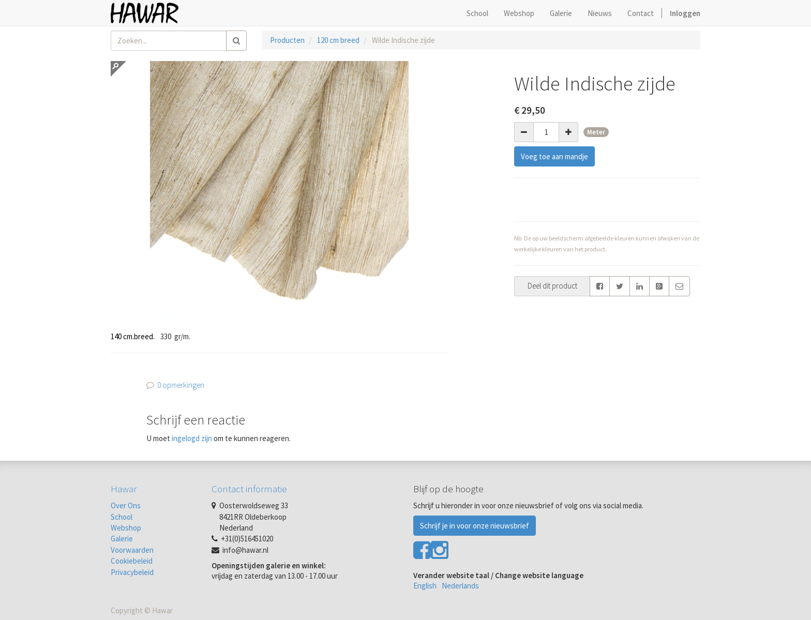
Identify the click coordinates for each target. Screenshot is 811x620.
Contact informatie (249, 488)
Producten (287, 40)
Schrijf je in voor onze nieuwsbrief (474, 526)
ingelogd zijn (192, 438)
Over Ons (126, 505)
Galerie (122, 538)
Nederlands (460, 586)
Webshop (126, 528)
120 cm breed (338, 40)
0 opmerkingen (180, 385)
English (425, 586)
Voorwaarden (132, 550)
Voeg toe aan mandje (554, 156)
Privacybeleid (132, 572)
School (121, 517)
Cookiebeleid (132, 561)
